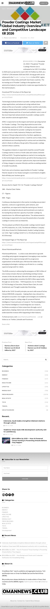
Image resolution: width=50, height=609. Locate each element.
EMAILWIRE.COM (30, 61)
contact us (44, 582)
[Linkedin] (12, 494)
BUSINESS (5, 371)
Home (3, 8)
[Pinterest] (9, 494)
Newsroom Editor (10, 38)
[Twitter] (6, 494)
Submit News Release (33, 601)
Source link (6, 324)
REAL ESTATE (6, 398)
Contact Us (20, 601)
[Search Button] (46, 360)
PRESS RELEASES (11, 8)
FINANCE (5, 379)
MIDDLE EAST (6, 390)
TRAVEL (4, 406)
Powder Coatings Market (22, 77)
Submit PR (43, 3)
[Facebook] (3, 494)
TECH (4, 402)
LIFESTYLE (5, 386)
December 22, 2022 (27, 38)
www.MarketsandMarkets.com (29, 317)
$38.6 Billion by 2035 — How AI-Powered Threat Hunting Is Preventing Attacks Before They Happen (29, 440)
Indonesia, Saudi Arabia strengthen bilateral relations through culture (24, 543)
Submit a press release (31, 582)
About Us (13, 601)
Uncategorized (8, 410)
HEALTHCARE (6, 383)
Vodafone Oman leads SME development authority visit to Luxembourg (24, 546)
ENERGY (5, 375)
